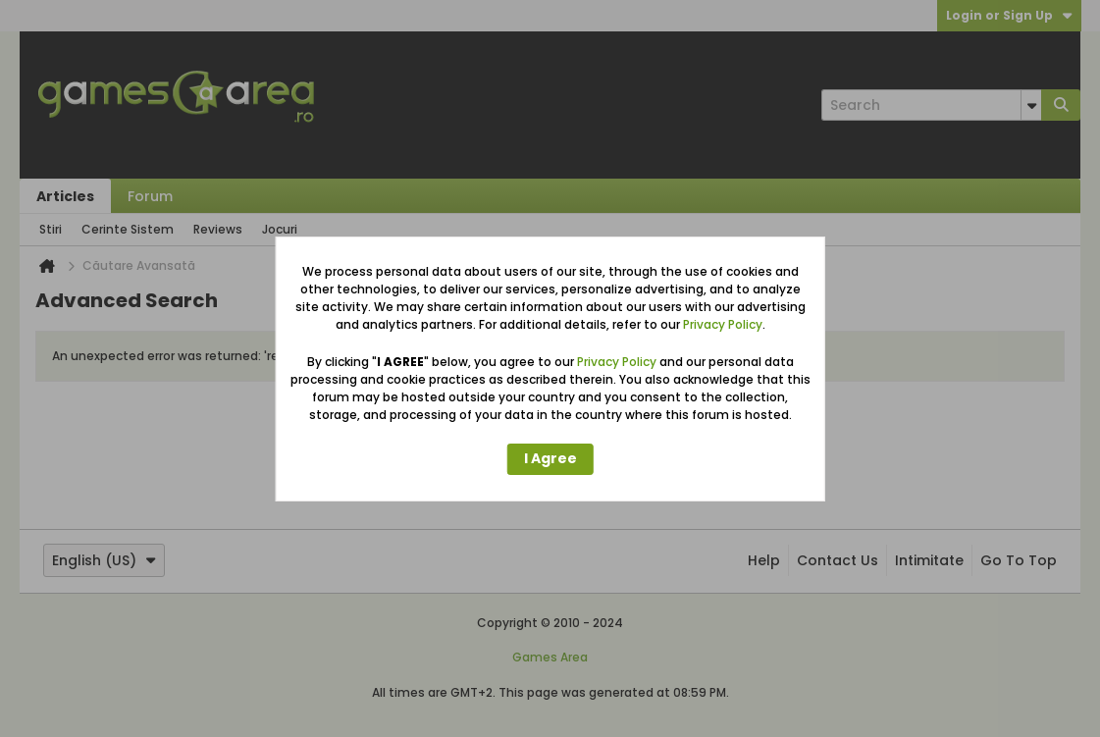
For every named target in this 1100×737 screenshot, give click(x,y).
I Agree (550, 458)
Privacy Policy (722, 324)
